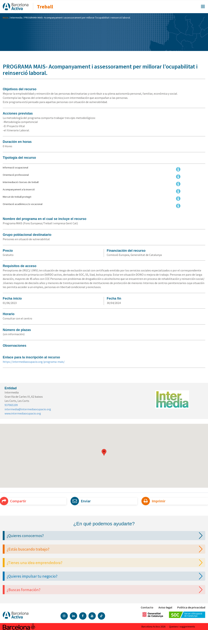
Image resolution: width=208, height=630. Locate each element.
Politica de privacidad (191, 607)
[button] (104, 452)
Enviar (82, 501)
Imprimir (154, 501)
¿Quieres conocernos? (105, 535)
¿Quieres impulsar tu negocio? (105, 576)
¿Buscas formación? (105, 589)
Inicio (5, 17)
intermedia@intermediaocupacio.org (28, 409)
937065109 (11, 405)
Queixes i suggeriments (182, 626)
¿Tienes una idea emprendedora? (105, 562)
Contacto (147, 607)
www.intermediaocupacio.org (23, 413)
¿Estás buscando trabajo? (105, 549)
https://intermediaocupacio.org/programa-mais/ (34, 361)
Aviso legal (165, 607)
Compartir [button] (14, 501)
